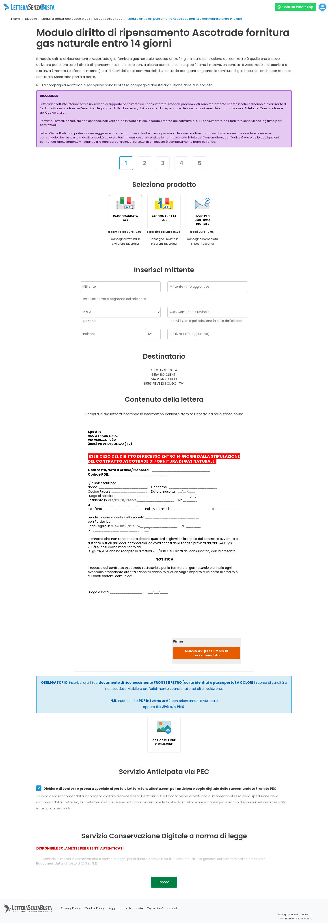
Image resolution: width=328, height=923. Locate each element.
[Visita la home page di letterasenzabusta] (29, 7)
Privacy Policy (71, 908)
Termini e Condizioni (162, 908)
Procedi (164, 882)
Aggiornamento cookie (126, 908)
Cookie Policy (95, 908)
